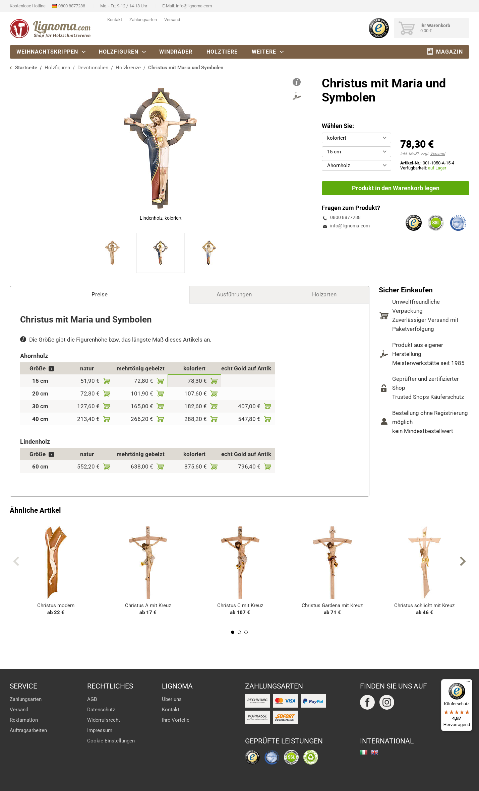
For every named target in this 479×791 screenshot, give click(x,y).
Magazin (449, 52)
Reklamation (24, 720)
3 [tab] (246, 632)
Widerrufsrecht (103, 720)
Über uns (172, 699)
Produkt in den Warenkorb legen (395, 188)
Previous (16, 561)
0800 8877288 (71, 5)
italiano (363, 752)
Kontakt (114, 19)
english (374, 752)
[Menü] (468, 683)
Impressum (99, 730)
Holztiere (222, 52)
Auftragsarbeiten (28, 730)
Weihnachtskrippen (47, 52)
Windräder (175, 52)
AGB (92, 699)
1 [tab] (232, 632)
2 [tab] (239, 632)
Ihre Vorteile (175, 720)
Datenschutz (101, 710)
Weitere (264, 52)
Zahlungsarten (143, 19)
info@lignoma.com (194, 5)
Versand (172, 19)
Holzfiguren (118, 52)
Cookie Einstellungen (111, 741)
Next (463, 561)
